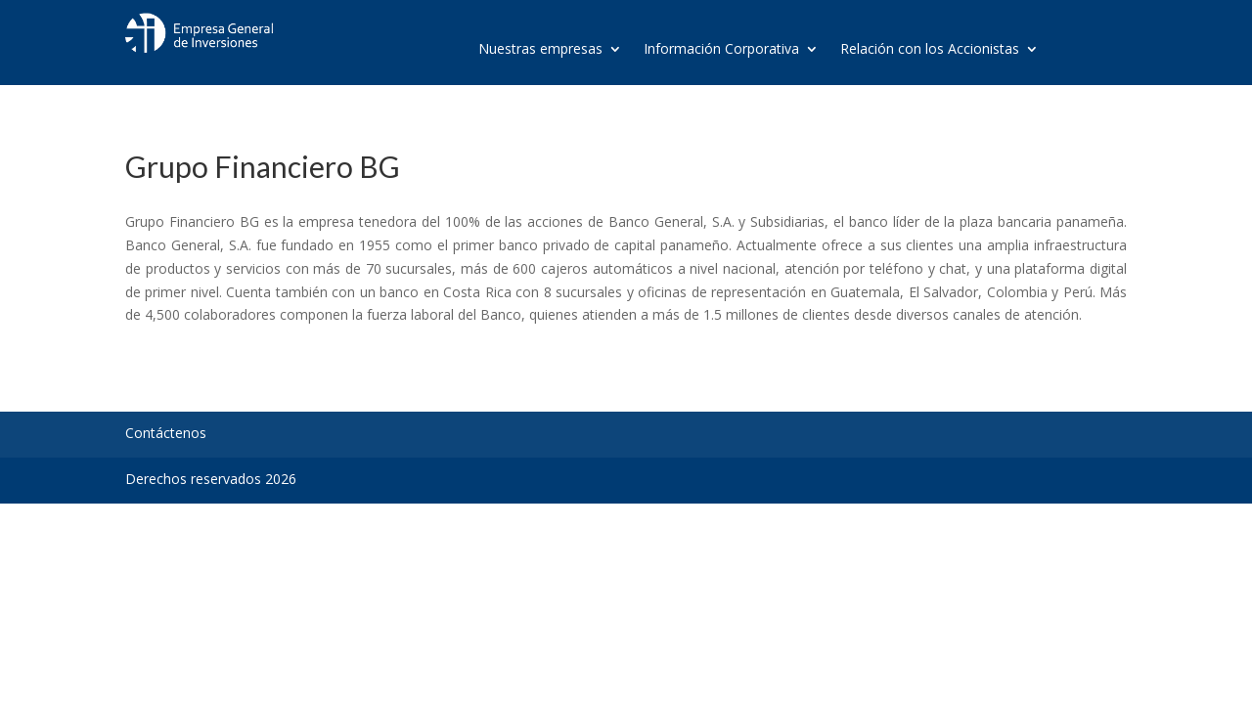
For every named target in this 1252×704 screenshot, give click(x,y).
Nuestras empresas (540, 50)
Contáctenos (165, 432)
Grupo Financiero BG (262, 166)
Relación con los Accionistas (929, 50)
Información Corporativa (721, 50)
